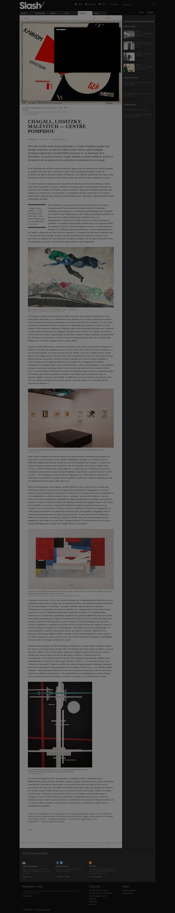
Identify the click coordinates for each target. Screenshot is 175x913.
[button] (119, 29)
